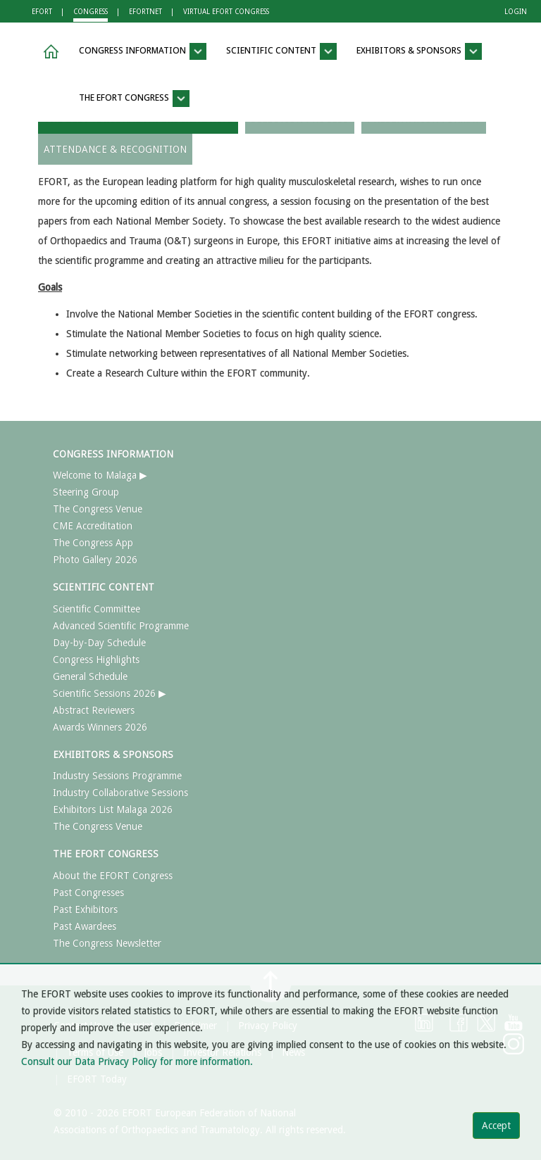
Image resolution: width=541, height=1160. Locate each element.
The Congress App (93, 542)
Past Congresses (88, 892)
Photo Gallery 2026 (95, 559)
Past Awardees (84, 926)
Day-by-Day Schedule (99, 642)
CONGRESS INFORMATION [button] (142, 51)
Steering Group (86, 492)
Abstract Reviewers (94, 710)
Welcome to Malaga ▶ (100, 475)
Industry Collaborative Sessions (120, 792)
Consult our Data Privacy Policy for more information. (137, 1061)
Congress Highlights (96, 659)
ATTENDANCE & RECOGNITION (115, 149)
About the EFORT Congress (113, 875)
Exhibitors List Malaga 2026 (113, 809)
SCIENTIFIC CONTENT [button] (281, 51)
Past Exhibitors (85, 909)
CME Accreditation (92, 525)
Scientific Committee (96, 608)
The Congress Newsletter (107, 943)
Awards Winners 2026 (100, 727)
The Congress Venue (97, 509)
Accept (496, 1125)
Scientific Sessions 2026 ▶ (109, 693)
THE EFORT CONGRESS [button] (134, 98)
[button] (48, 51)
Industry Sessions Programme (117, 775)
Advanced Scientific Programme (121, 625)
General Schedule (90, 676)
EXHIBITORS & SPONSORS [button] (419, 51)
